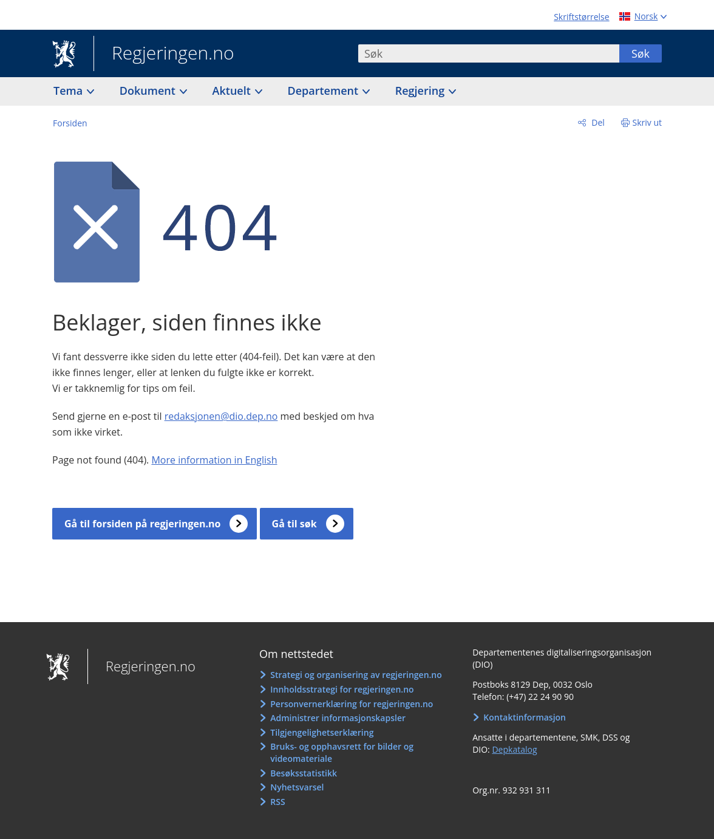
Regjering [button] (421, 90)
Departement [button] (324, 90)
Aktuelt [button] (233, 90)
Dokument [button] (149, 90)
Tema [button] (69, 90)
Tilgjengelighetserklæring (321, 732)
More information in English (214, 460)
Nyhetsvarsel (297, 787)
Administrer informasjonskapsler (338, 718)
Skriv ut (647, 122)
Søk (640, 53)
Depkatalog (514, 749)
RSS (277, 801)
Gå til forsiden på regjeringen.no (142, 523)
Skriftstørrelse (581, 16)
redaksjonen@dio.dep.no (221, 416)
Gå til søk (294, 523)
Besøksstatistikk (303, 773)
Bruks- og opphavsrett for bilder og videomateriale (341, 752)
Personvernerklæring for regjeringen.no (351, 704)
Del (597, 122)
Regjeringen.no (163, 54)
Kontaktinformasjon (524, 717)
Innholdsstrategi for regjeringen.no (341, 689)
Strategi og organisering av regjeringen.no (356, 674)
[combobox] (488, 53)
